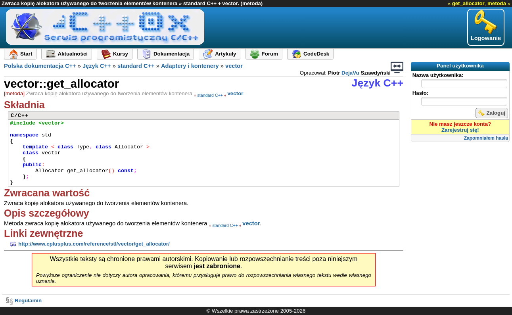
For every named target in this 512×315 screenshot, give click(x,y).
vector (234, 66)
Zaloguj (491, 113)
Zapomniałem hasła (486, 138)
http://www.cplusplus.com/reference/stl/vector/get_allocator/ (89, 244)
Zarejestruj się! (460, 130)
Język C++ (96, 66)
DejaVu (350, 73)
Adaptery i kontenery (190, 66)
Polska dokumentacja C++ (40, 66)
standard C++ (136, 66)
